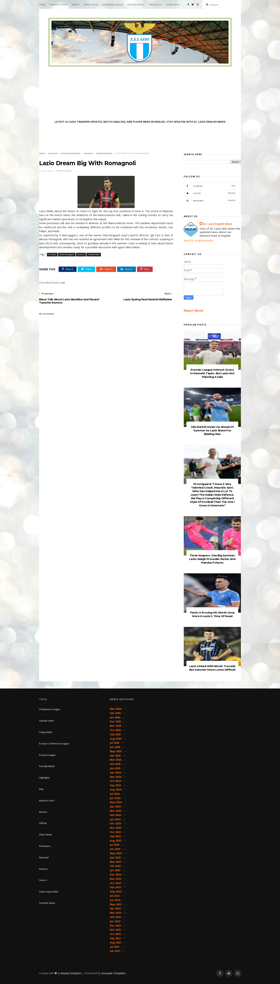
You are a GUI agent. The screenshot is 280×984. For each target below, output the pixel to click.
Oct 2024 (115, 781)
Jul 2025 (114, 742)
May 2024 (116, 802)
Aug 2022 (115, 891)
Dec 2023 (115, 823)
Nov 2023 (115, 827)
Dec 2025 (115, 721)
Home (42, 4)
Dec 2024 (115, 772)
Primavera (44, 846)
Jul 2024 (114, 793)
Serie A (75, 4)
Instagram (209, 200)
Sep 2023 (115, 836)
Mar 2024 (115, 810)
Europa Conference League (54, 743)
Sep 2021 (115, 938)
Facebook (209, 185)
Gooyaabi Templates (113, 973)
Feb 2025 (115, 764)
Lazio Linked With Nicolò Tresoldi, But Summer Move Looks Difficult (212, 667)
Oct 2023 (115, 832)
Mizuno (43, 811)
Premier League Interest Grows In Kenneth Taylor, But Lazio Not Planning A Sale (212, 373)
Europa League (136, 4)
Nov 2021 (115, 929)
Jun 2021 (115, 951)
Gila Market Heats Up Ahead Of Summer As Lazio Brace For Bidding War (212, 430)
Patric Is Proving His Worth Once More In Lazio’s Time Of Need (212, 614)
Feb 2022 (115, 917)
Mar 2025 (115, 759)
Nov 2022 (115, 878)
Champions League (112, 4)
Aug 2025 (115, 738)
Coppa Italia (91, 4)
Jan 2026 (115, 717)
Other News (173, 4)
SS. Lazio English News (217, 224)
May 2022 (116, 904)
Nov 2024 (115, 776)
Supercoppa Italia (48, 891)
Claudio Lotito (46, 720)
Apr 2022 (115, 908)
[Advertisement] (140, 93)
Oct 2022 (115, 883)
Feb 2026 (115, 713)
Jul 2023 (114, 844)
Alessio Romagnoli (71, 153)
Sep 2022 (115, 887)
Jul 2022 (114, 895)
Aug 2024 (115, 789)
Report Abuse (193, 310)
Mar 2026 (115, 708)
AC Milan (52, 153)
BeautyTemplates (71, 973)
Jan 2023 (115, 870)
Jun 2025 (115, 747)
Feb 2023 (115, 866)
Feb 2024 (115, 815)
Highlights (155, 4)
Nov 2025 (115, 725)
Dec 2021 (115, 925)
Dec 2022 (115, 874)
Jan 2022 (115, 921)
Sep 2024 (115, 785)
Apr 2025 (115, 755)
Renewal (44, 857)
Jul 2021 (114, 946)
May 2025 (116, 751)
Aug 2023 (115, 840)
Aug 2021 (115, 942)
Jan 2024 (115, 819)
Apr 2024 (115, 806)
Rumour (88, 153)
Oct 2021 (115, 934)
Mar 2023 (115, 861)
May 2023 (116, 853)
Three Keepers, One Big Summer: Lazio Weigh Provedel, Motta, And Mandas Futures (212, 559)
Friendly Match (47, 766)
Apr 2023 (115, 857)
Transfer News (58, 4)
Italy (41, 789)
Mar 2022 (115, 912)
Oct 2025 (115, 730)
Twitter (209, 193)
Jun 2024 (115, 798)
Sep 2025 (115, 734)
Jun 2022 (115, 900)
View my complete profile (198, 240)
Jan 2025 (115, 768)
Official (43, 823)
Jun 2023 (115, 849)
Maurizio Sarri (46, 800)
